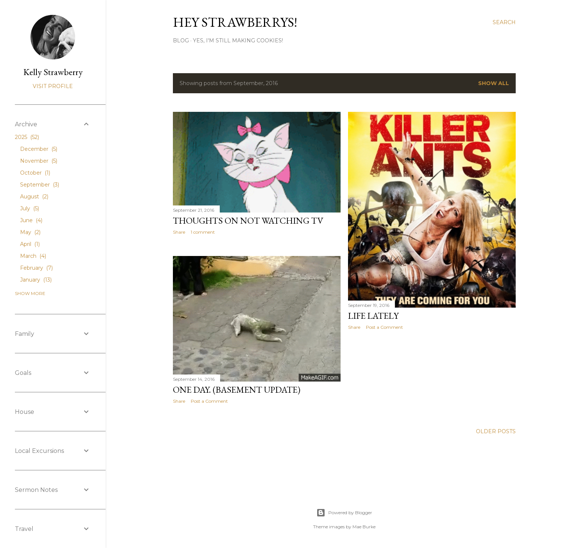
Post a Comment (384, 327)
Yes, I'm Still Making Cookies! (238, 40)
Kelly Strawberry (53, 72)
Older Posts (496, 431)
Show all (493, 83)
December (38, 149)
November (38, 161)
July (29, 208)
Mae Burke (364, 526)
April (30, 244)
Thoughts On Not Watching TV (248, 220)
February (36, 268)
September (39, 184)
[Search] (504, 22)
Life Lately (373, 315)
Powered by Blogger (344, 512)
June (31, 220)
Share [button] (179, 232)
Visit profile (53, 86)
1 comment (203, 232)
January (36, 279)
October (35, 172)
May (30, 232)
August (34, 196)
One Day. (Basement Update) (236, 389)
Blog (181, 40)
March (33, 256)
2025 (27, 137)
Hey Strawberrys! (235, 22)
